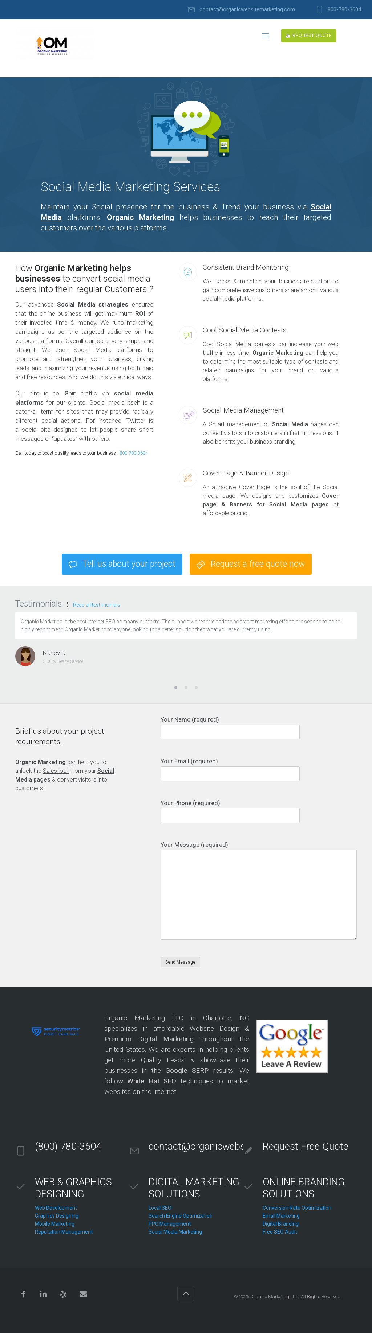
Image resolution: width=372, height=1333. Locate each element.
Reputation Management (64, 1232)
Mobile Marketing (54, 1224)
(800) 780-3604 (68, 1146)
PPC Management (170, 1224)
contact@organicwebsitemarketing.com (247, 10)
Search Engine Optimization (181, 1216)
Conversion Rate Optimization (297, 1208)
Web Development (56, 1208)
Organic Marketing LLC (274, 1296)
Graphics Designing (56, 1216)
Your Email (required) (259, 769)
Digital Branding (281, 1224)
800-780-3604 (344, 10)
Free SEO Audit (280, 1232)
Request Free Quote (305, 1146)
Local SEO (160, 1208)
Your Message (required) (259, 890)
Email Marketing (281, 1216)
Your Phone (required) (259, 811)
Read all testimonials (96, 604)
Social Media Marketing (175, 1232)
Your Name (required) (259, 727)
